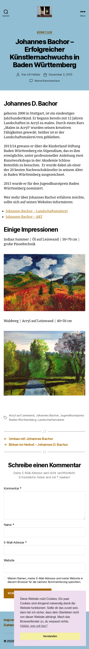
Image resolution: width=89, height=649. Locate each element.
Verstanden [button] (50, 636)
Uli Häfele (33, 74)
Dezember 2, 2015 (61, 74)
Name (9, 525)
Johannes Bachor (47, 415)
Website (9, 560)
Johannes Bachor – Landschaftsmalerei (37, 211)
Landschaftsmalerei (51, 419)
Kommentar (13, 488)
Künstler (44, 32)
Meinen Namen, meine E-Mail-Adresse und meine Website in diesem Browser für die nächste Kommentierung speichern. (45, 580)
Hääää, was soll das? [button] (34, 626)
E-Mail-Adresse (15, 542)
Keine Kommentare (47, 80)
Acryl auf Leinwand (21, 415)
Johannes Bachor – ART (24, 217)
